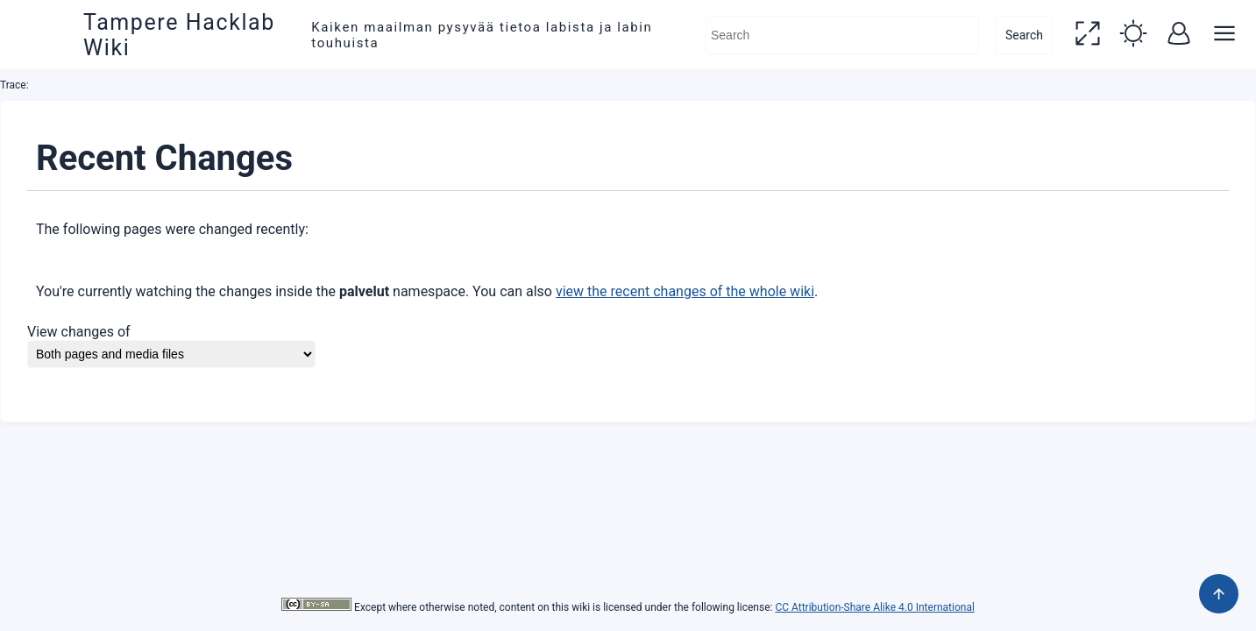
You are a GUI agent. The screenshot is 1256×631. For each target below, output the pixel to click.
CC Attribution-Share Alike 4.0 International (874, 607)
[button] (1088, 35)
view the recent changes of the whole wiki (685, 291)
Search (1024, 35)
